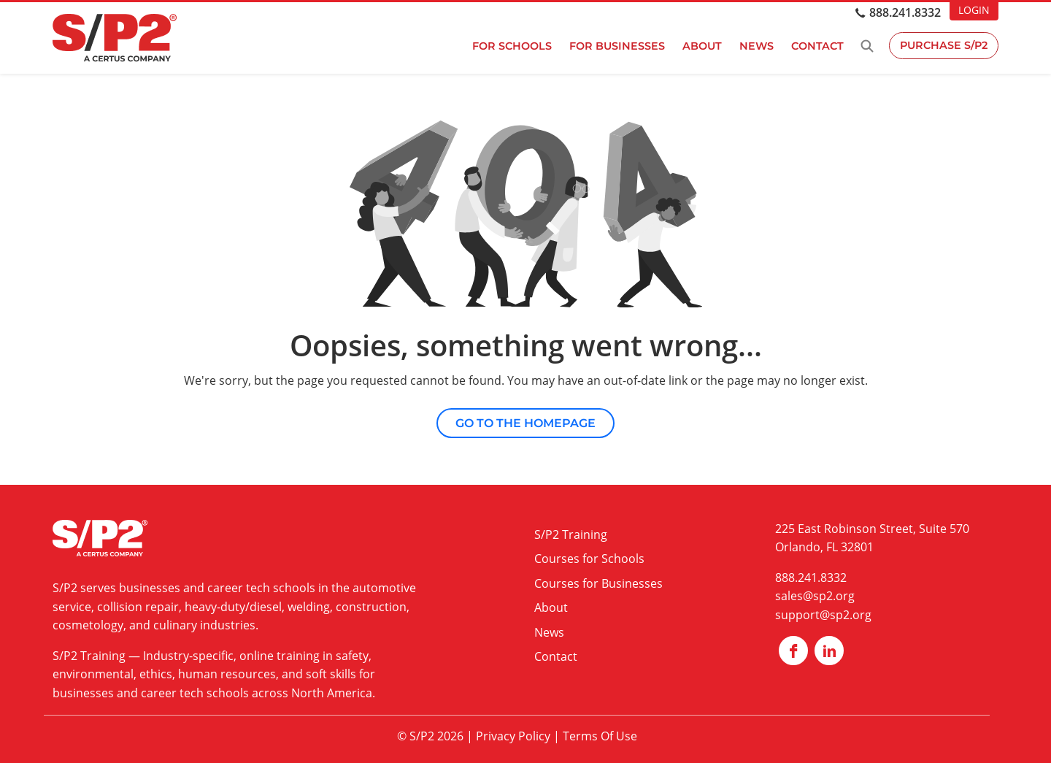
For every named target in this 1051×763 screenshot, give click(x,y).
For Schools (510, 46)
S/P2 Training (89, 656)
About (700, 46)
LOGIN (974, 10)
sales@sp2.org (815, 596)
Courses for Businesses (598, 583)
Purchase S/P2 (943, 46)
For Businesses (615, 46)
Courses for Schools (589, 559)
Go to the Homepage (525, 423)
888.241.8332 (905, 12)
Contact (816, 46)
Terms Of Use (600, 736)
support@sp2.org (823, 615)
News (755, 46)
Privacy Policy (513, 736)
